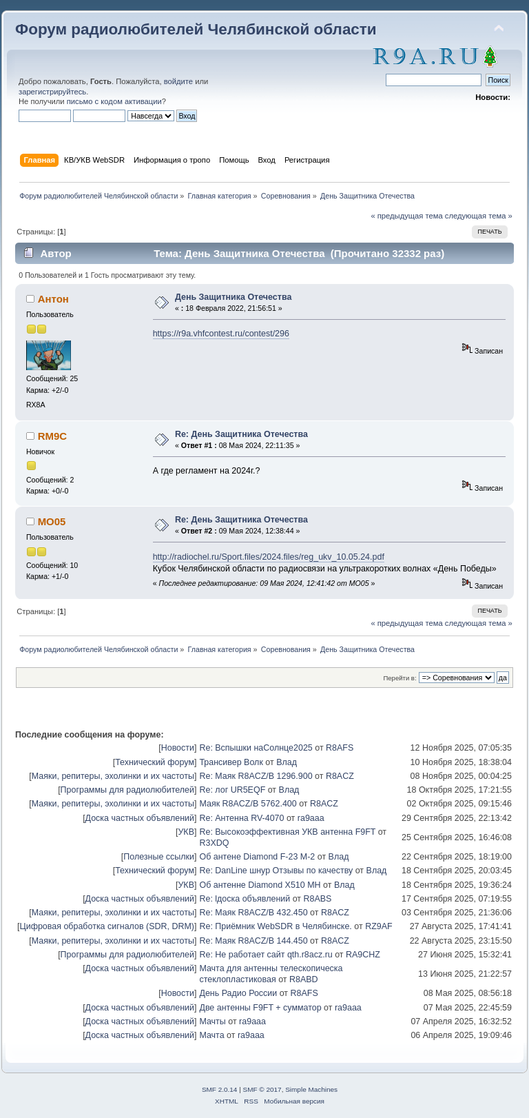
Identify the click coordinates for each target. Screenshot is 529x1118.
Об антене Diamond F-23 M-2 (257, 857)
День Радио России (238, 993)
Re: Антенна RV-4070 (241, 818)
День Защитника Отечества (233, 297)
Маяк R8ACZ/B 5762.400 (247, 804)
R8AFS (339, 748)
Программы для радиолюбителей (127, 790)
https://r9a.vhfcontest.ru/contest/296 (221, 333)
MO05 (52, 521)
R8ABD (303, 979)
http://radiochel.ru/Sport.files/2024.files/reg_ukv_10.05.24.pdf (268, 557)
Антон (53, 299)
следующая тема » (478, 216)
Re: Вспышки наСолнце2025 (255, 748)
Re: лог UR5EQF (232, 790)
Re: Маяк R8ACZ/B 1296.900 (255, 776)
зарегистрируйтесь (52, 92)
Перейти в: (399, 678)
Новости (177, 748)
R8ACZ (340, 776)
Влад (286, 762)
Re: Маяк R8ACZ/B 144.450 (253, 941)
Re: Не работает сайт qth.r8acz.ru (265, 954)
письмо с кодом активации (114, 101)
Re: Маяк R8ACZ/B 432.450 (253, 912)
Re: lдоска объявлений (244, 899)
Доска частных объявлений (139, 818)
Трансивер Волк (230, 762)
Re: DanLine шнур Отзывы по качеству (276, 870)
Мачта (211, 1035)
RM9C (52, 436)
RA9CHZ (363, 954)
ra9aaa (311, 818)
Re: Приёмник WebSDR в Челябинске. (275, 926)
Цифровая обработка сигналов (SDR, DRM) (106, 926)
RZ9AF (379, 926)
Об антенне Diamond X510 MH (259, 885)
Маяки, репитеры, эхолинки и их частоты (113, 776)
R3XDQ (214, 843)
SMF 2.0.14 (220, 1089)
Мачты (212, 1021)
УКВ (186, 832)
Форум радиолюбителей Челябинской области (196, 29)
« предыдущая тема (406, 216)
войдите (178, 81)
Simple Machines (311, 1089)
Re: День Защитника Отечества (241, 434)
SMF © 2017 (262, 1089)
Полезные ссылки (158, 857)
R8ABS (318, 899)
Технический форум (154, 762)
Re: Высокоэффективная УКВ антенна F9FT (287, 832)
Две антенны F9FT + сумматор (260, 1008)
